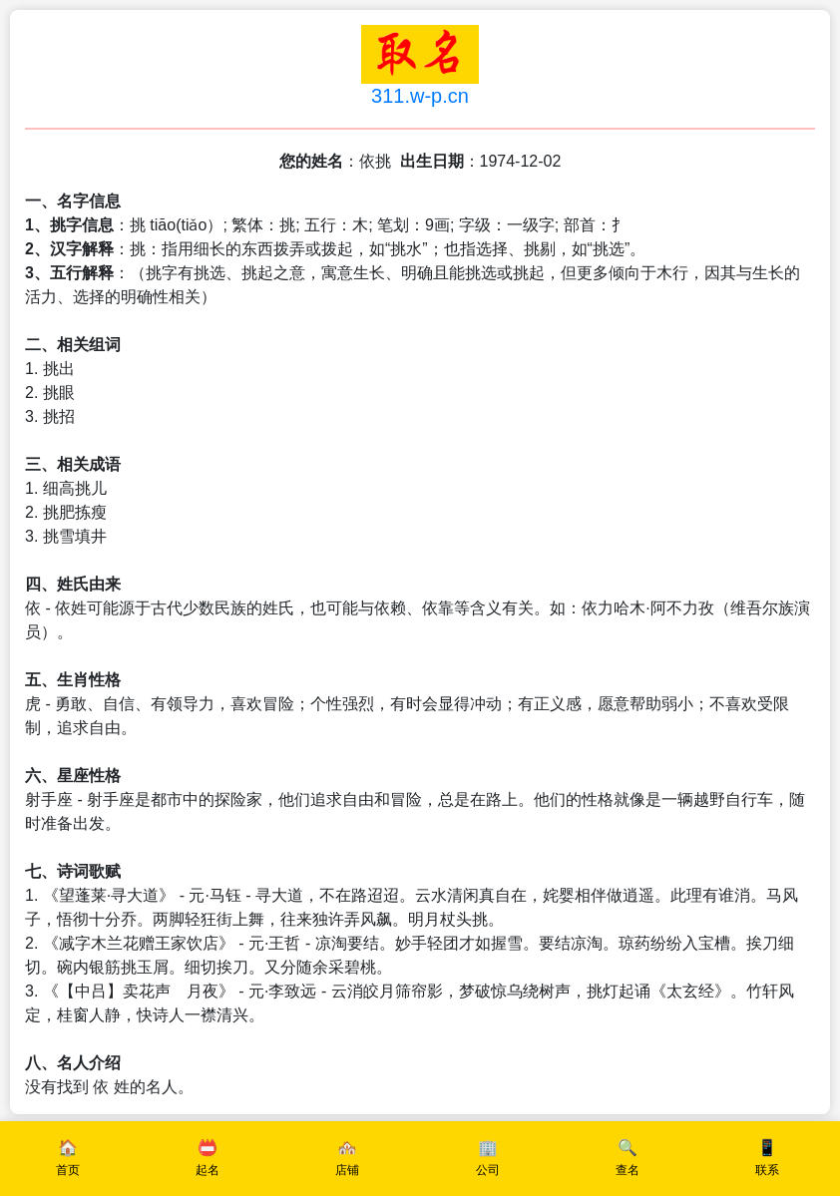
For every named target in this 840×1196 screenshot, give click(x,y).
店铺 (347, 1170)
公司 (488, 1170)
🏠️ (68, 1147)
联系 (767, 1170)
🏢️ (488, 1147)
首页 (68, 1170)
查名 (627, 1170)
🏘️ (347, 1147)
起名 (207, 1170)
